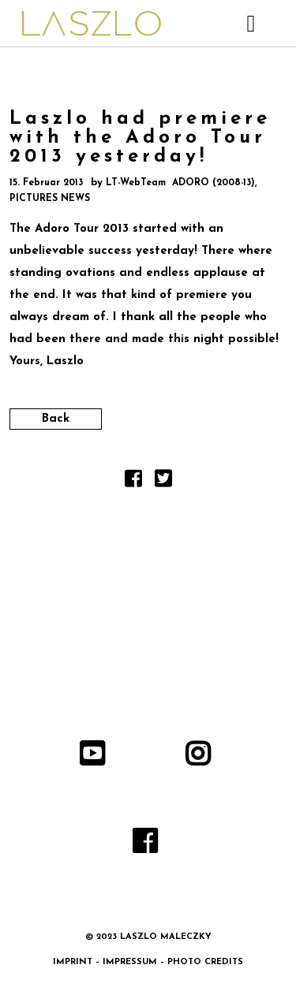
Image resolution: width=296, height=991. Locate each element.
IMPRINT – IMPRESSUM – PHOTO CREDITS (148, 962)
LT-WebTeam (136, 183)
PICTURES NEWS (49, 198)
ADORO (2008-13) (213, 183)
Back (55, 419)
